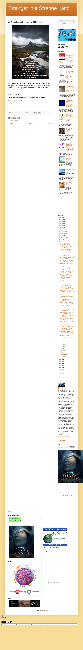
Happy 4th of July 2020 (65, 341)
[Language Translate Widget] (66, 21)
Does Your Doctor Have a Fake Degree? (70, 158)
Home (30, 123)
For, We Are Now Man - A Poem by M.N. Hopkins (67, 254)
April (61, 350)
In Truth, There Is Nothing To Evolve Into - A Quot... (66, 329)
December (62, 231)
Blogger (47, 610)
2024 (60, 221)
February (62, 354)
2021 (60, 227)
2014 (60, 369)
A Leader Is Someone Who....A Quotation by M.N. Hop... (67, 272)
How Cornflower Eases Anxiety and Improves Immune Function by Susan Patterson (70, 117)
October (62, 235)
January (62, 356)
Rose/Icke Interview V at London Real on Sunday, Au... (66, 251)
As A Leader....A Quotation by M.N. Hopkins (66, 261)
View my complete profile (63, 436)
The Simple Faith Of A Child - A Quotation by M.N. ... (67, 264)
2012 (60, 373)
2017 (60, 363)
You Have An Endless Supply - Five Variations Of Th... (67, 284)
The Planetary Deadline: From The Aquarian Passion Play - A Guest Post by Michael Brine (69, 103)
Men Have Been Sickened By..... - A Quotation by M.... (67, 303)
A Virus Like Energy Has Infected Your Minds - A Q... (67, 325)
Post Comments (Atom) (20, 126)
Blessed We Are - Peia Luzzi (66, 339)
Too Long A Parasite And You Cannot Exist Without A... (66, 275)
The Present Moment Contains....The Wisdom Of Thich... (67, 292)
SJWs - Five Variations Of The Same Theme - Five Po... (67, 322)
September (63, 237)
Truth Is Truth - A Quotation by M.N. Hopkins (67, 309)
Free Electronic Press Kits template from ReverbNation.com (58, 524)
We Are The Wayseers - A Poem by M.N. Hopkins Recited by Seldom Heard (70, 146)
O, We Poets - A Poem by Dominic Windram (66, 281)
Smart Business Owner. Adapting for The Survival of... (66, 296)
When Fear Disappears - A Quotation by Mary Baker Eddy (66, 268)
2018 (60, 361)
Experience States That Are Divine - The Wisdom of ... (66, 313)
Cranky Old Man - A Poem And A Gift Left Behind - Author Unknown (70, 88)
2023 (60, 223)
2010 (60, 377)
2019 (60, 359)
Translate (67, 24)
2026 (60, 217)
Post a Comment (14, 120)
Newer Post (11, 123)
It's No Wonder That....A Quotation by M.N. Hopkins (67, 306)
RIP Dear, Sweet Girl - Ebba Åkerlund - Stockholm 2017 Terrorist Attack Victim (69, 131)
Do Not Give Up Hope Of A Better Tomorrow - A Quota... (67, 288)
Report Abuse (61, 440)
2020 (60, 229)
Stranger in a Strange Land (39, 8)
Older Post (49, 123)
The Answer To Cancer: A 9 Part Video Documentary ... (67, 244)
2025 (60, 219)
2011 (60, 375)
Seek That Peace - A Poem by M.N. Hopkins (70, 171)
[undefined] (4, 622)
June (61, 346)
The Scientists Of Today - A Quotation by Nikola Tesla (66, 336)
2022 (60, 225)
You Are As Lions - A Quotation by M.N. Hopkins (67, 319)
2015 (60, 367)
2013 (60, 371)
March (62, 352)
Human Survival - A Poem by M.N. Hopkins (66, 247)
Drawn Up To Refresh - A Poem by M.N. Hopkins (67, 278)
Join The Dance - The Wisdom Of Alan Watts (67, 258)
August (62, 239)
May (61, 348)
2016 (60, 365)
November (62, 233)
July (61, 241)
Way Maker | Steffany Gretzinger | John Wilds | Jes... (66, 333)
